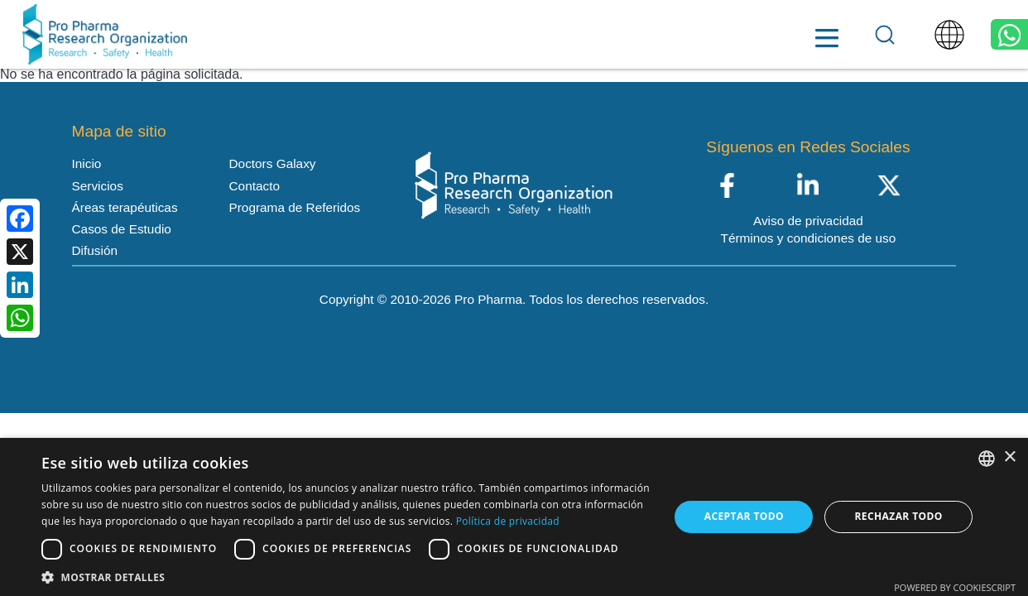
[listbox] (986, 458)
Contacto (801, 35)
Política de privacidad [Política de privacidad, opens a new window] (508, 521)
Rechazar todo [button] (899, 516)
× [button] (1009, 457)
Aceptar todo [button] (744, 516)
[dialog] (514, 517)
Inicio (239, 35)
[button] (346, 576)
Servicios (329, 35)
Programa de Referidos (295, 207)
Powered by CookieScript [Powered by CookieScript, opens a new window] (955, 587)
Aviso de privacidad (808, 221)
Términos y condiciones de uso (808, 238)
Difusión (95, 250)
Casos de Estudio (121, 229)
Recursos (574, 35)
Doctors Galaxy (689, 35)
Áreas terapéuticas (452, 35)
